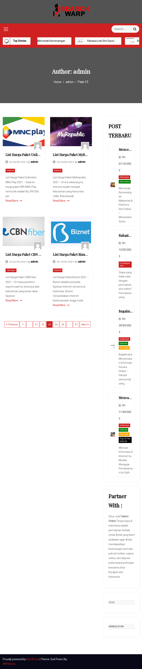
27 (76, 324)
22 (43, 324)
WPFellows (9, 663)
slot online (125, 181)
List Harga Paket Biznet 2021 (71, 254)
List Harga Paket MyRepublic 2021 (71, 154)
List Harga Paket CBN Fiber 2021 (24, 254)
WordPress (33, 659)
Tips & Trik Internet (125, 439)
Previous (13, 324)
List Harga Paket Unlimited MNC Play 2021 (24, 154)
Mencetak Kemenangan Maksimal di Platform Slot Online (70, 40)
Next (84, 324)
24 (56, 324)
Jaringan (11, 270)
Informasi (124, 177)
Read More (14, 200)
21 (36, 324)
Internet (10, 170)
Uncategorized (125, 264)
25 (63, 324)
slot (112, 602)
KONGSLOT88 (116, 626)
